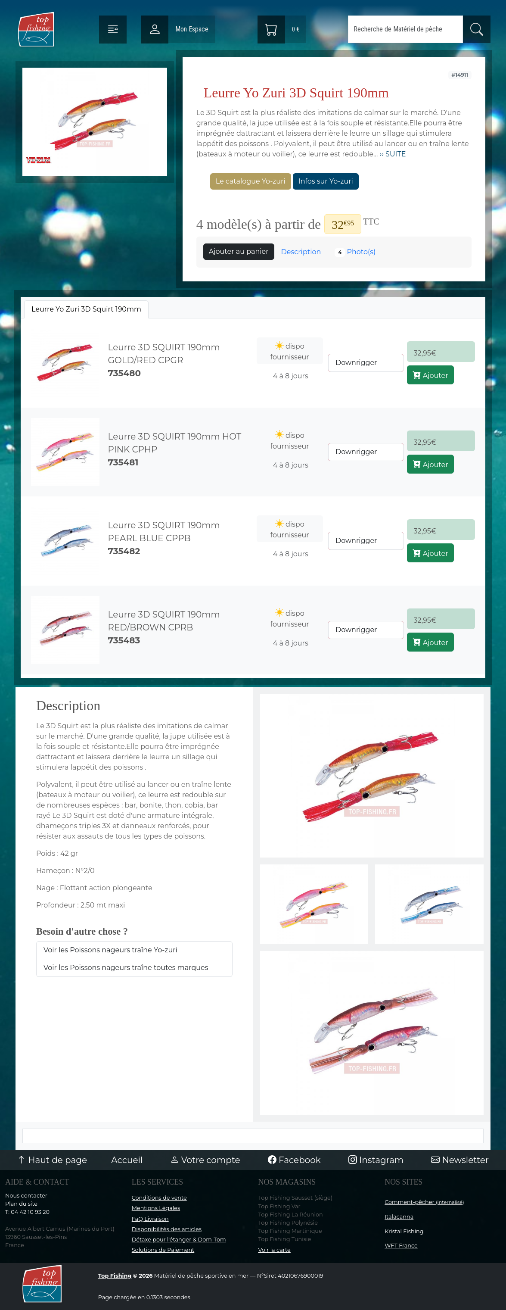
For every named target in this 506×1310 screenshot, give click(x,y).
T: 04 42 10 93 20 (27, 1212)
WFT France (401, 1245)
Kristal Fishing (404, 1231)
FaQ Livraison (150, 1219)
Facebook (294, 1160)
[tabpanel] (253, 496)
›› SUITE (392, 154)
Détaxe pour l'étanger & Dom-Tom (179, 1239)
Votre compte (205, 1160)
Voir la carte (274, 1250)
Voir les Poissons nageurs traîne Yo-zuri (110, 950)
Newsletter (460, 1160)
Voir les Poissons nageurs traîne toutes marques (125, 968)
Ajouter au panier (239, 251)
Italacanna (399, 1216)
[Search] (405, 29)
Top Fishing (114, 1276)
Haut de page (52, 1160)
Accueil (127, 1160)
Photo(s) (355, 252)
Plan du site (21, 1204)
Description (301, 252)
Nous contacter (26, 1195)
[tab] (86, 309)
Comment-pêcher (424, 1202)
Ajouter (430, 375)
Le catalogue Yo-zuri (251, 181)
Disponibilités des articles (167, 1229)
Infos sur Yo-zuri (325, 181)
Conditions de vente (159, 1198)
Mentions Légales (156, 1208)
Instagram (376, 1160)
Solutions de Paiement (163, 1250)
